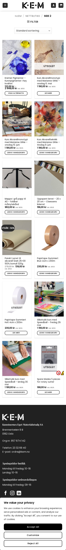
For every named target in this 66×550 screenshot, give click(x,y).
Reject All (33, 543)
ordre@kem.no (21, 452)
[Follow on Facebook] (5, 493)
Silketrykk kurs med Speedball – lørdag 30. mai (16, 382)
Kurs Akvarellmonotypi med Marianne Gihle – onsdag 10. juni (16, 142)
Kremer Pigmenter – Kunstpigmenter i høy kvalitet (16, 81)
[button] (5, 5)
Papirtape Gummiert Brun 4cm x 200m (47, 259)
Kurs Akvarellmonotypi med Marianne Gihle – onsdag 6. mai (48, 81)
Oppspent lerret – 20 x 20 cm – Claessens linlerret (49, 202)
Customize (33, 535)
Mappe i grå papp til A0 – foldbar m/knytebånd (15, 202)
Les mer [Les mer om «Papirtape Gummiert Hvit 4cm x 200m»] (16, 333)
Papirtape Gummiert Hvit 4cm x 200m (15, 321)
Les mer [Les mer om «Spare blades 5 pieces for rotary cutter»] (48, 392)
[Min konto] (53, 5)
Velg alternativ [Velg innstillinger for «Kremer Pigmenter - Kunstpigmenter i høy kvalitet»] (16, 93)
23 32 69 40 (19, 448)
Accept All (33, 526)
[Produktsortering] (33, 31)
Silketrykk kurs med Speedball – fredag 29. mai (49, 323)
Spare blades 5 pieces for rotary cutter (48, 380)
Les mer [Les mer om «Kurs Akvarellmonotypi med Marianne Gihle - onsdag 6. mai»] (48, 93)
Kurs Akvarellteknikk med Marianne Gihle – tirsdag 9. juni (48, 142)
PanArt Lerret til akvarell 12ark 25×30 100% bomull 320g (15, 261)
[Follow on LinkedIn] (19, 493)
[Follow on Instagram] (12, 493)
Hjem (18, 16)
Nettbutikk (32, 16)
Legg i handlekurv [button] (16, 153)
